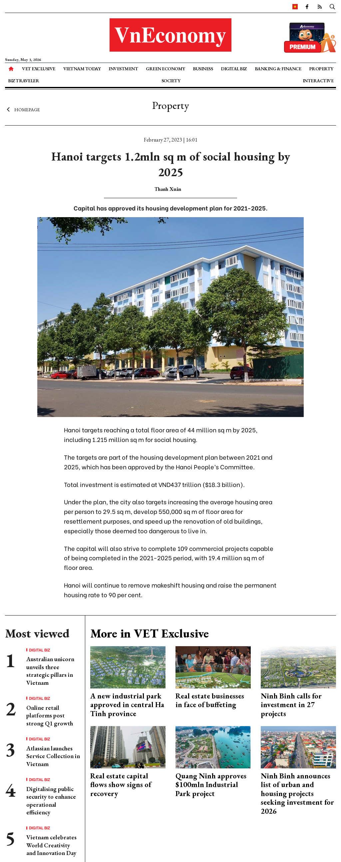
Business (203, 69)
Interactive (318, 81)
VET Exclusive (38, 69)
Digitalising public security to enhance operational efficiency (51, 800)
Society (171, 81)
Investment (123, 69)
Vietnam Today (82, 69)
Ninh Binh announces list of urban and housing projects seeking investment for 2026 (297, 793)
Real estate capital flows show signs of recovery (120, 784)
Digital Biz (234, 69)
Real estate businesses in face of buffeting (209, 700)
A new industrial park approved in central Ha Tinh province (127, 704)
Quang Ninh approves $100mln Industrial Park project (210, 784)
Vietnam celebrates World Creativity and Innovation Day (51, 845)
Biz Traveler (23, 81)
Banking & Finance (278, 69)
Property (321, 69)
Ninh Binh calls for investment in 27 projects (291, 704)
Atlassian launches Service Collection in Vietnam (53, 756)
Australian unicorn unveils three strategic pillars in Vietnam (50, 670)
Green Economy (165, 69)
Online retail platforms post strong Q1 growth (49, 715)
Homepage (22, 109)
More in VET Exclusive (149, 633)
